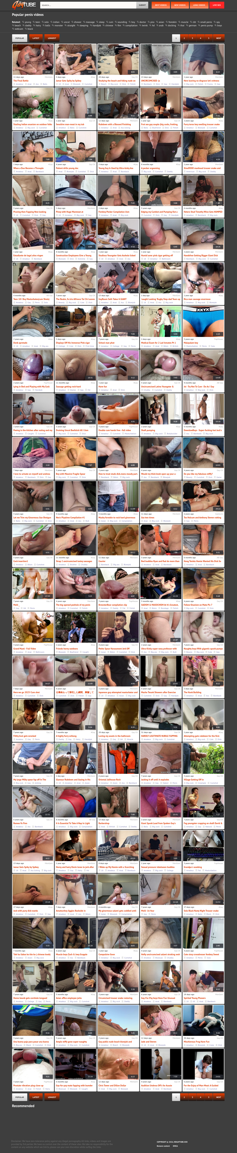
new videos (180, 5)
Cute (82, 302)
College (62, 346)
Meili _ (16, 604)
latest (36, 38)
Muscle (130, 739)
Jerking (38, 783)
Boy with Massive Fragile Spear (70, 473)
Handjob (175, 84)
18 (60, 84)
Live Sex (217, 5)
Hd (89, 390)
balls (47, 25)
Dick (124, 84)
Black (209, 914)
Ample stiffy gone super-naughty (71, 1041)
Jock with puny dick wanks (25, 910)
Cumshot (88, 84)
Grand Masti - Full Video (24, 648)
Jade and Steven (148, 1041)
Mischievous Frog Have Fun (197, 1041)
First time (90, 346)
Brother (73, 564)
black (30, 28)
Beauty (62, 302)
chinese (109, 25)
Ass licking (125, 127)
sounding (122, 22)
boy (133, 22)
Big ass (45, 346)
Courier (102, 561)
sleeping (84, 25)
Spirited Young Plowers (195, 998)
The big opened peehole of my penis (73, 604)
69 (194, 1001)
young (28, 22)
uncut (67, 22)
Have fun (103, 386)
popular (20, 38)
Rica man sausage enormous (197, 299)
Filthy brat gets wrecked (24, 736)
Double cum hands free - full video (115, 430)
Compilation (127, 521)
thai (182, 25)
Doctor (73, 390)
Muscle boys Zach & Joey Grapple (71, 954)
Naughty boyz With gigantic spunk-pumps (203, 648)
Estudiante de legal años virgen (28, 255)
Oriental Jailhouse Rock (110, 779)
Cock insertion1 (20, 561)
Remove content (163, 1146)
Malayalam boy (191, 342)
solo (46, 22)
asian (161, 22)
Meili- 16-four (147, 910)
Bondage (165, 608)
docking (172, 25)
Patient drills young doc (67, 168)
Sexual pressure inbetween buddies (158, 867)
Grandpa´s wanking (193, 867)
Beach (103, 84)
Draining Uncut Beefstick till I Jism (72, 430)
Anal (30, 84)
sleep (101, 22)
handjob (97, 25)
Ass (37, 84)
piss (152, 22)
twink (145, 25)
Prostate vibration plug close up (28, 1085)
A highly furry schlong (66, 736)
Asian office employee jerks (69, 998)
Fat (124, 608)
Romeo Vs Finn (20, 823)
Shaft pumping (148, 430)
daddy (28, 25)
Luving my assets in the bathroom (115, 736)
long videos (199, 5)
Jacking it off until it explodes (155, 779)
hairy (38, 25)
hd (153, 25)
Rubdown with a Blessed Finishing (115, 124)
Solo (46, 302)
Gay (165, 84)
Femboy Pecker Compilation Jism (114, 211)
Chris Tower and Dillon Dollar (112, 1085)
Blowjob (76, 84)
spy (218, 22)
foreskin (173, 22)
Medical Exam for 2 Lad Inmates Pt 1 (158, 342)
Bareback (148, 84)
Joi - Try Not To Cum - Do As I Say (199, 386)
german (192, 25)
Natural (208, 826)
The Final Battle (21, 80)
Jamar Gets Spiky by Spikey (68, 80)
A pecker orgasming (150, 168)
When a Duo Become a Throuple (28, 168)
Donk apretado (20, 342)
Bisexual (159, 957)
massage (90, 22)
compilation (131, 25)
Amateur (19, 84)
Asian (103, 521)
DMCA (175, 1146)
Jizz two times (147, 517)
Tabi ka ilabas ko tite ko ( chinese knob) (32, 954)
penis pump (207, 25)
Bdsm (166, 346)
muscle (184, 22)
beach (18, 25)
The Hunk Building (192, 692)
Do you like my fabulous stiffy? (198, 473)
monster (59, 25)
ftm (119, 25)
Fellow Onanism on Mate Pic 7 (198, 604)
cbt (194, 22)
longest (52, 38)
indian (56, 22)
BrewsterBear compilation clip (113, 604)
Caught (31, 433)
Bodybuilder (172, 433)
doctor (143, 22)
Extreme (81, 258)
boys (219, 25)
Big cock (114, 84)
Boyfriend (156, 127)
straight (71, 25)
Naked (165, 783)
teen (37, 22)
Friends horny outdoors (67, 648)
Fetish (132, 84)
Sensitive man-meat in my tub (70, 124)
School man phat (106, 342)
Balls (45, 84)
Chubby (147, 390)
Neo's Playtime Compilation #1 (70, 517)
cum (111, 22)
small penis (206, 22)
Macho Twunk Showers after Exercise (158, 692)
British (175, 346)
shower (77, 22)
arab (161, 25)
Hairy (78, 739)
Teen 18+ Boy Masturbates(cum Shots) (31, 299)
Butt (87, 521)
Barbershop (104, 823)
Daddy (170, 171)
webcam (19, 28)
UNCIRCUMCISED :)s (150, 80)
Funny (210, 84)
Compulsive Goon (107, 954)
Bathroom (166, 258)
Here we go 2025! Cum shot (26, 692)
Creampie (202, 783)
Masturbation (192, 346)
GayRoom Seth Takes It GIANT (113, 299)
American (190, 171)
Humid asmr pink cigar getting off (157, 255)
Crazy (211, 1045)
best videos (161, 5)
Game (219, 477)
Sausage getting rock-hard (68, 386)
